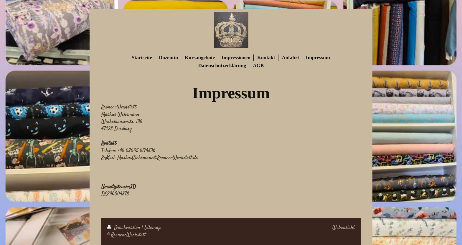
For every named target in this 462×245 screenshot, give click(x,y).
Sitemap (153, 227)
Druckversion (124, 227)
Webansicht (343, 227)
